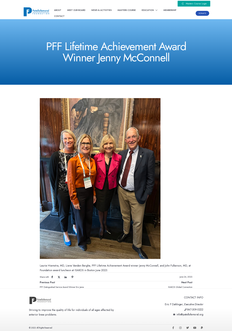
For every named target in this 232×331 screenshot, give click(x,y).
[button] (194, 4)
